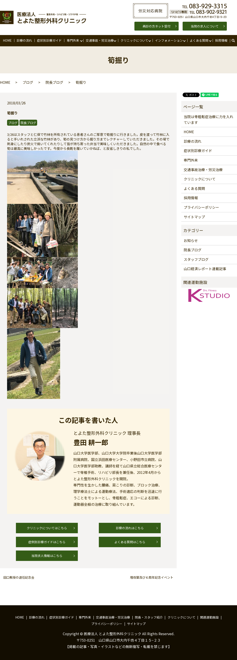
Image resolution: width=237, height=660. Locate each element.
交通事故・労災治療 (100, 40)
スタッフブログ (196, 259)
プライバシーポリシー (201, 207)
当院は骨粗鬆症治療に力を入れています (208, 119)
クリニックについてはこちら (47, 528)
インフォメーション (169, 40)
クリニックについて (134, 40)
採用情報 (221, 40)
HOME (7, 40)
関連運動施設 (209, 617)
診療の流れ (24, 40)
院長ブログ (54, 82)
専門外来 (73, 40)
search (235, 40)
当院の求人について (205, 26)
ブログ (28, 82)
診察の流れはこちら (130, 528)
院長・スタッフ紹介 (149, 617)
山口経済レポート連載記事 (205, 268)
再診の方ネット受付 (156, 26)
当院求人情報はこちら (46, 555)
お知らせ (191, 240)
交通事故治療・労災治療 (203, 169)
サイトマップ (194, 216)
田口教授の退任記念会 (18, 577)
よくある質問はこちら (129, 542)
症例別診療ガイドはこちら (46, 542)
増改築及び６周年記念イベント (151, 577)
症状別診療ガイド (49, 40)
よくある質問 (199, 40)
